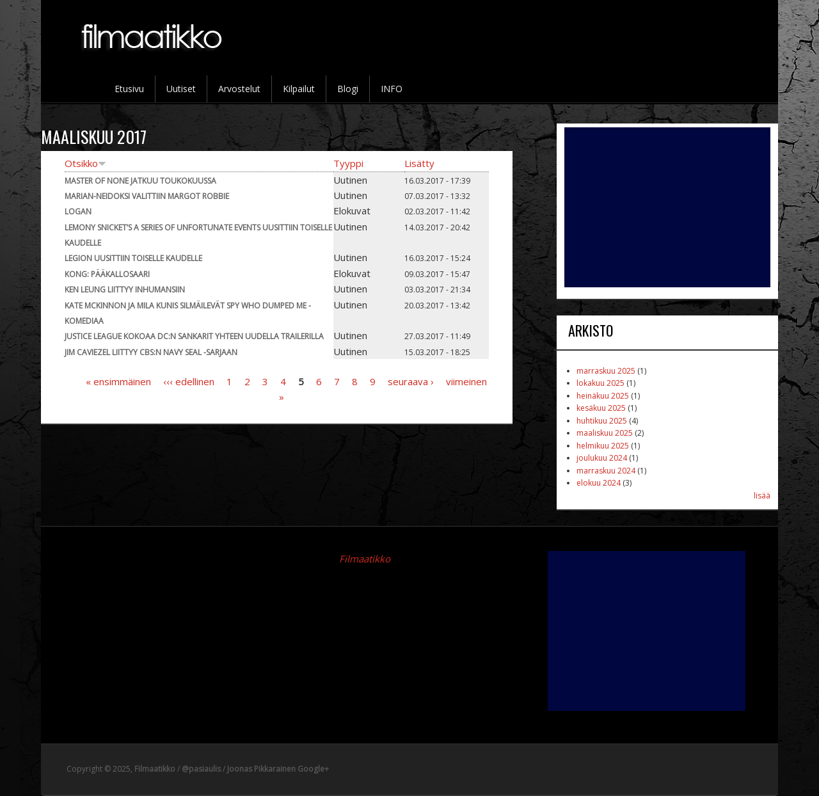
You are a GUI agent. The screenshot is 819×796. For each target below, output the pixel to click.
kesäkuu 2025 (601, 407)
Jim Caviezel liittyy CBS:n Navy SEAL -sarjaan (151, 352)
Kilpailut (299, 89)
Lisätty (419, 163)
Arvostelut (239, 89)
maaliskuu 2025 (604, 432)
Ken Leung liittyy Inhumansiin (125, 289)
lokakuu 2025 (600, 383)
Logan (78, 211)
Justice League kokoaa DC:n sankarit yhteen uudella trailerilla (194, 336)
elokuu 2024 (598, 482)
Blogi (347, 89)
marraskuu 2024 (605, 470)
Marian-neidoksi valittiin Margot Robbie (147, 196)
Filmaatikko (364, 558)
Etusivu (129, 89)
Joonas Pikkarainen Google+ (278, 768)
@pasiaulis (201, 768)
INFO (391, 89)
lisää (762, 495)
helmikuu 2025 (602, 445)
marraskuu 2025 (605, 370)
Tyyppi (348, 163)
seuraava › (411, 381)
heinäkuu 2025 (602, 395)
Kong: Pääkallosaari (107, 274)
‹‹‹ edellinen (188, 381)
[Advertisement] (667, 207)
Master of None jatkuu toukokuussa (140, 180)
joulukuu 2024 (601, 457)
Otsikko (85, 163)
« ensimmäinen (118, 381)
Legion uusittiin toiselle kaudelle (133, 258)
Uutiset (181, 89)
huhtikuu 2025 (601, 420)
